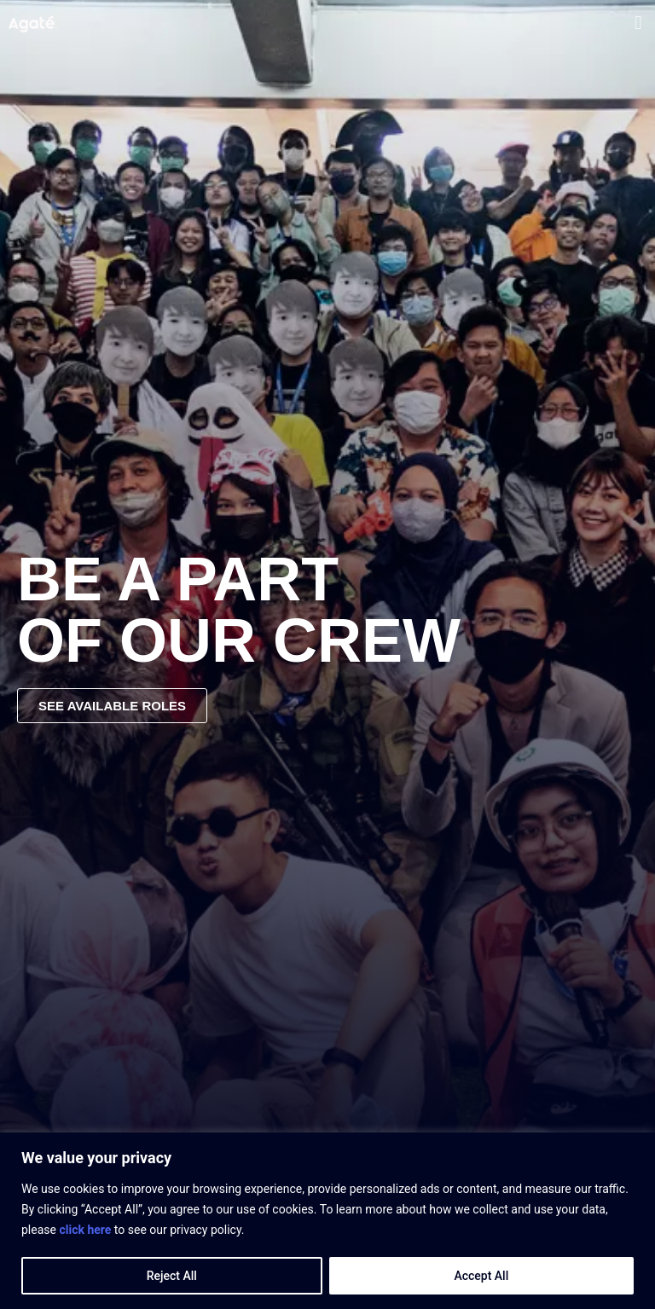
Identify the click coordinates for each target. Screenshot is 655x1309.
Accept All (481, 1276)
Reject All (172, 1276)
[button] (638, 23)
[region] (327, 1220)
